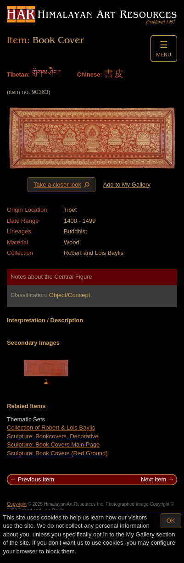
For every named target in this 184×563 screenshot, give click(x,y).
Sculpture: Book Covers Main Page (53, 444)
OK (171, 520)
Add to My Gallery (127, 184)
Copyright (17, 504)
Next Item (154, 479)
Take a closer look (62, 184)
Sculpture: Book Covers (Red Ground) (57, 453)
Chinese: (89, 74)
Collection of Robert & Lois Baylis (51, 427)
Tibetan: (18, 74)
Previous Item (36, 479)
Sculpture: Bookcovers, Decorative (52, 436)
